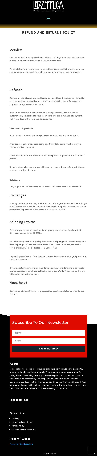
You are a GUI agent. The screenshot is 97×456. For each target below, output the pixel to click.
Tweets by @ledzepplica (21, 444)
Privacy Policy (17, 426)
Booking (15, 418)
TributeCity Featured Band (23, 429)
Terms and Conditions (21, 422)
